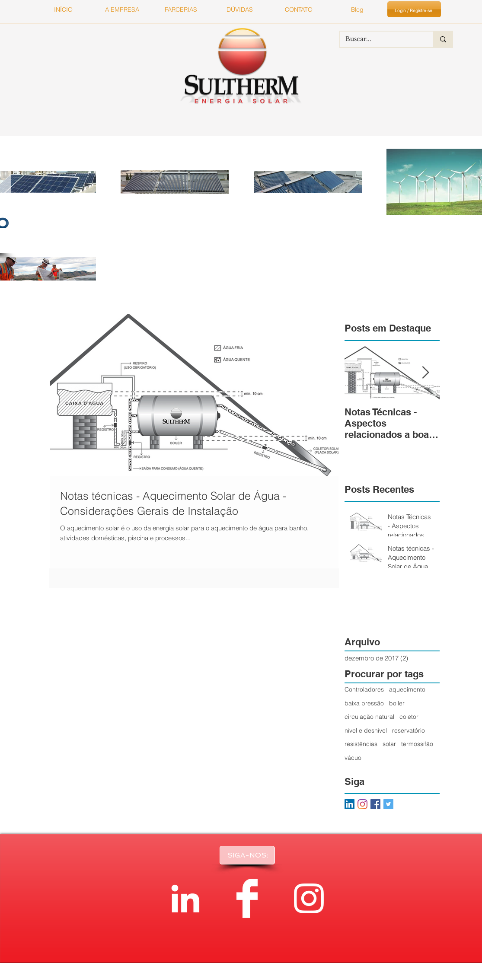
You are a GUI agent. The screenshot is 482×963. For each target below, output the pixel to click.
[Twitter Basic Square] (388, 804)
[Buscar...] (380, 39)
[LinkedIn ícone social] (349, 804)
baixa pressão (364, 703)
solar (389, 744)
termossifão (417, 744)
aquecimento (407, 689)
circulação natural (369, 717)
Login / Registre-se (413, 10)
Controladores (364, 689)
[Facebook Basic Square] (375, 804)
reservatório (408, 730)
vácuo (353, 758)
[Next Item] (426, 372)
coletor (408, 717)
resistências (361, 744)
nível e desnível (366, 730)
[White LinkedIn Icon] (185, 898)
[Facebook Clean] (247, 898)
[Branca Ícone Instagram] (309, 898)
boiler (397, 703)
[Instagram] (362, 804)
